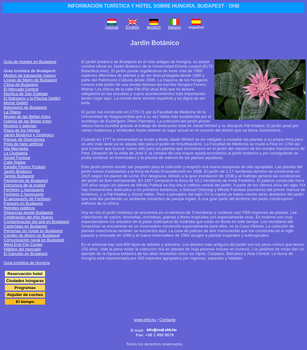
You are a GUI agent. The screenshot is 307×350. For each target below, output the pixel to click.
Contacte (167, 319)
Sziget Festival (17, 157)
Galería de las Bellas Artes (27, 121)
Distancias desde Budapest (28, 212)
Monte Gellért (16, 103)
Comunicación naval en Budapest (34, 240)
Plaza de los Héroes (22, 130)
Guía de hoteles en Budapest (30, 61)
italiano (174, 27)
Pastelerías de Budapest (26, 180)
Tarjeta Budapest (19, 176)
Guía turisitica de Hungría (27, 262)
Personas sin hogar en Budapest (33, 230)
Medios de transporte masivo (30, 75)
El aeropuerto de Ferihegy (27, 198)
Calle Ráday (15, 162)
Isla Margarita (16, 148)
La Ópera (12, 112)
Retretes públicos (19, 208)
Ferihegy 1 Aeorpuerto (24, 189)
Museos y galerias (20, 125)
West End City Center (23, 244)
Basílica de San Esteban (26, 93)
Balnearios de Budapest (25, 107)
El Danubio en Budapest (26, 253)
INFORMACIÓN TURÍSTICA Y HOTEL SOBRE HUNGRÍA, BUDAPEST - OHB (153, 6)
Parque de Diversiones (24, 139)
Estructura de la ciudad (24, 185)
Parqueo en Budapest (23, 203)
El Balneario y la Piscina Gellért (32, 98)
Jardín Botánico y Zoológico (29, 135)
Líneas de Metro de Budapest (30, 80)
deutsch (153, 27)
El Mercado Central (21, 89)
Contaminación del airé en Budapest (36, 221)
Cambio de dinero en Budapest (32, 235)
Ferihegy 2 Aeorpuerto (24, 194)
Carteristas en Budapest (25, 226)
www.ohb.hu (145, 319)
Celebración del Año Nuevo (28, 217)
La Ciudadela (16, 153)
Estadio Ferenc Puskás (24, 166)
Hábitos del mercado (22, 249)
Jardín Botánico (18, 171)
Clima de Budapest (21, 84)
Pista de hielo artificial (23, 144)
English (132, 27)
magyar (111, 27)
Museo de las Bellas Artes (27, 116)
